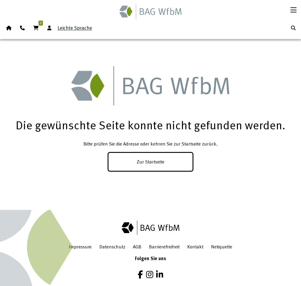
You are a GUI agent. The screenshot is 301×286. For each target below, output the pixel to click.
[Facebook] (140, 274)
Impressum (80, 246)
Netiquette (221, 246)
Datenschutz (112, 246)
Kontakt (195, 246)
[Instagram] (149, 274)
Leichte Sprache (75, 27)
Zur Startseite (150, 161)
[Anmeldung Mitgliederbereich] (49, 28)
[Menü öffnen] (293, 10)
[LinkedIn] (159, 274)
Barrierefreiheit (164, 246)
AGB (137, 246)
